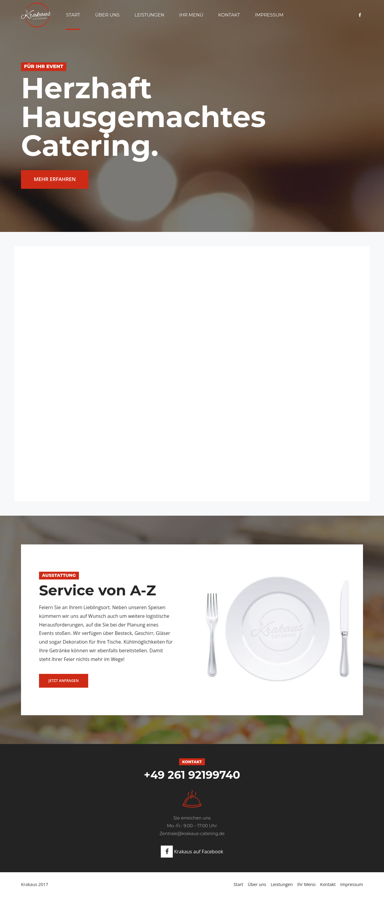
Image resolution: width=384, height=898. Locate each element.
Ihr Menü (191, 15)
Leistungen (149, 15)
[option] (192, 631)
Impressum (269, 15)
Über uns (107, 15)
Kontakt (229, 15)
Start (73, 15)
